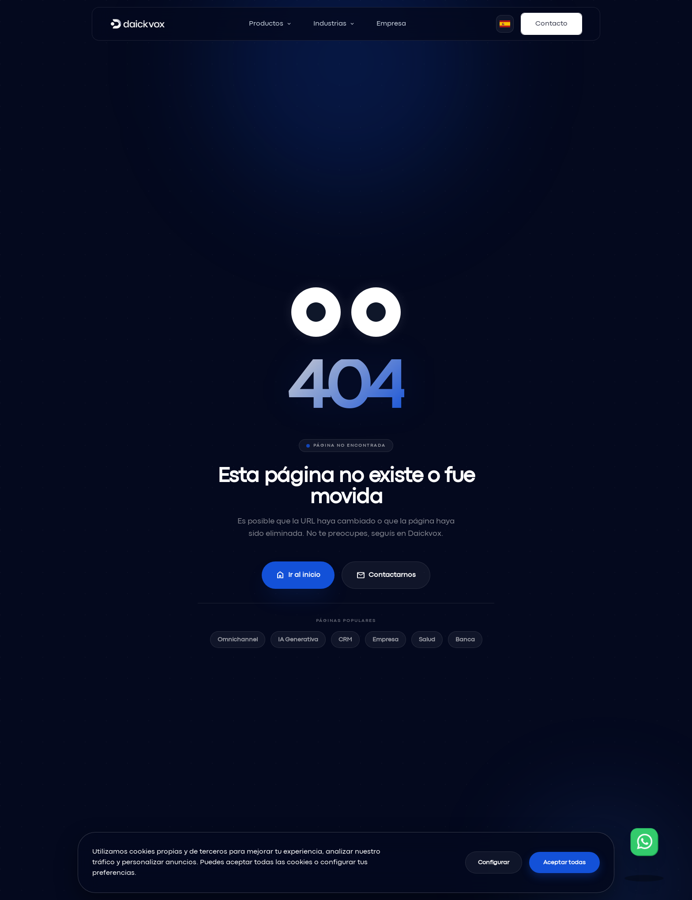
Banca (465, 639)
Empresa (391, 24)
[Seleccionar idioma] (505, 24)
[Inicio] (137, 24)
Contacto (551, 24)
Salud (427, 639)
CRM (345, 639)
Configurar (493, 862)
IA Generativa (298, 639)
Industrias (334, 23)
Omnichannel (238, 639)
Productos (270, 23)
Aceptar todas (564, 862)
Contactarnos (386, 575)
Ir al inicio (298, 575)
